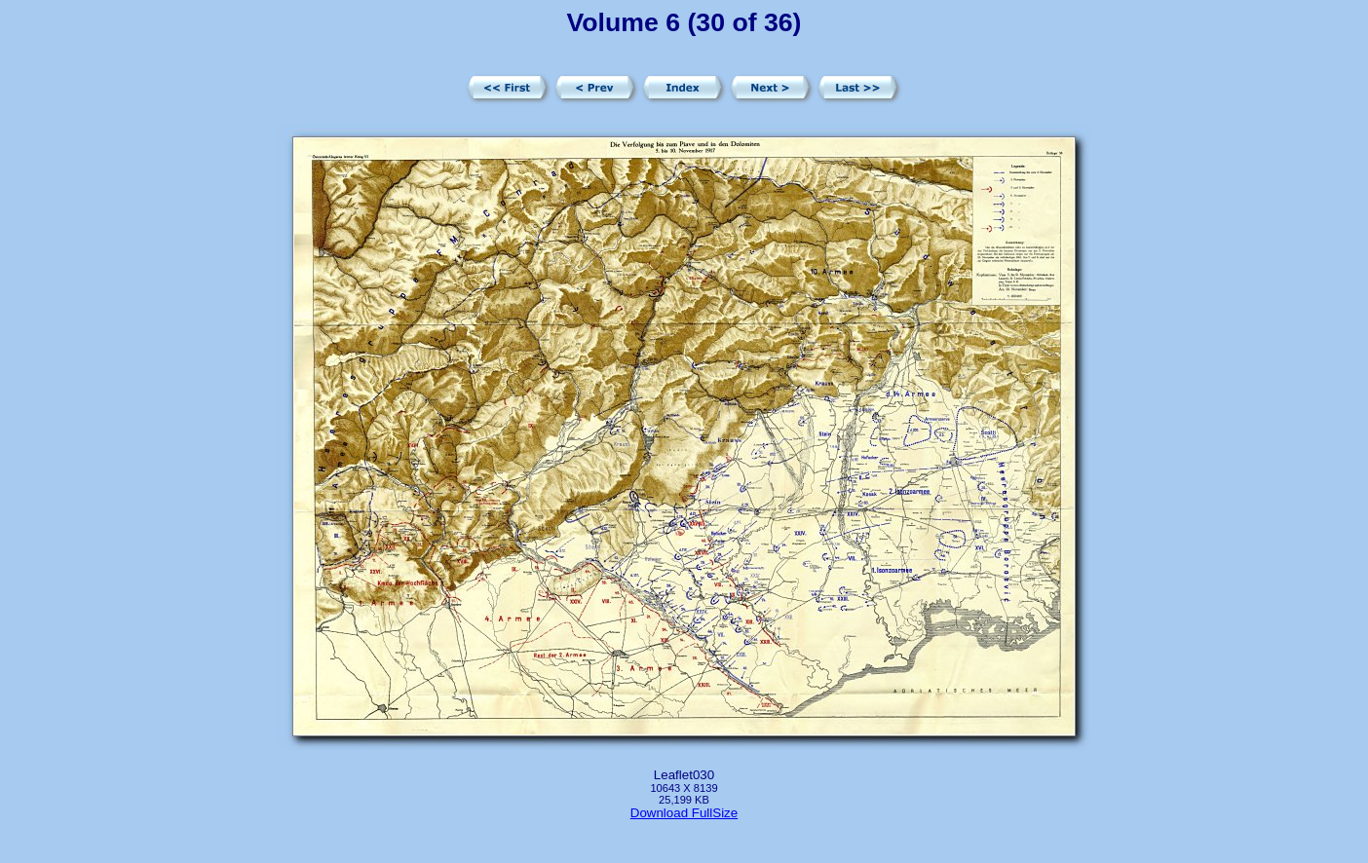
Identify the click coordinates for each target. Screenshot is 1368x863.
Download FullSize (684, 813)
